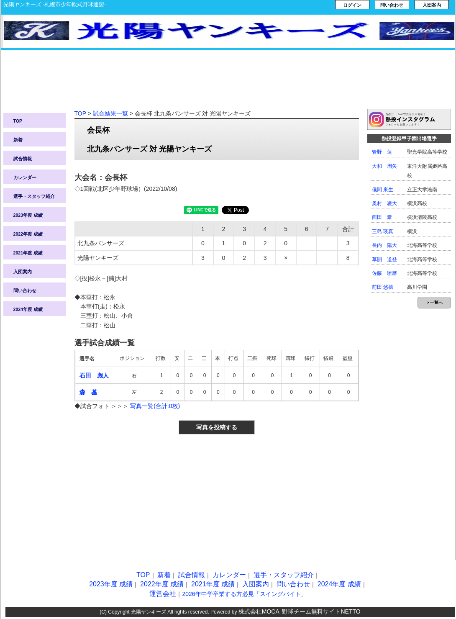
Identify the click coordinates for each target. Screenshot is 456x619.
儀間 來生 (382, 190)
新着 (18, 139)
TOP (18, 120)
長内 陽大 (384, 245)
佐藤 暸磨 (384, 273)
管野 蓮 (382, 152)
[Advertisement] (228, 84)
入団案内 (432, 5)
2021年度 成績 (28, 252)
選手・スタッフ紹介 (34, 196)
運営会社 (162, 593)
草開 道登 (384, 259)
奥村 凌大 (384, 203)
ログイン (352, 5)
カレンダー (24, 177)
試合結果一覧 (110, 113)
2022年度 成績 (28, 233)
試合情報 (22, 158)
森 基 (88, 392)
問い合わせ (391, 5)
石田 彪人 (94, 375)
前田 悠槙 (382, 287)
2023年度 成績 (28, 215)
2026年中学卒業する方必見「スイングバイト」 (244, 594)
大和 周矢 (384, 166)
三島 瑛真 (382, 231)
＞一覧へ (434, 302)
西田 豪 (382, 217)
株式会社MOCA (258, 611)
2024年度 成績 (28, 309)
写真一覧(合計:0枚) (155, 406)
